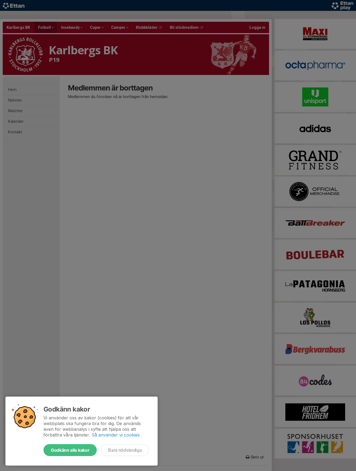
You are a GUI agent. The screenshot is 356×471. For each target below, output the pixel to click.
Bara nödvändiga (125, 450)
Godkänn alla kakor (70, 450)
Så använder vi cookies (116, 435)
